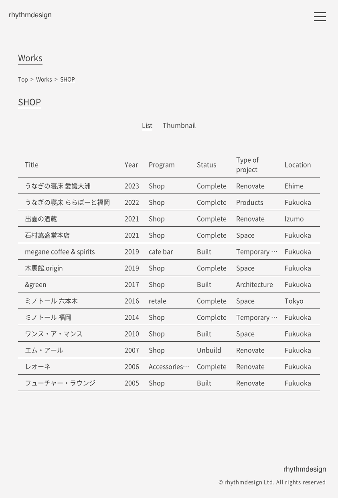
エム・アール (44, 350)
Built (204, 251)
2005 (132, 382)
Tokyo (294, 300)
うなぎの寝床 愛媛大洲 (58, 185)
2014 (132, 317)
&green (36, 284)
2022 (132, 202)
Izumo (294, 218)
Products (249, 202)
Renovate (250, 185)
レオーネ (38, 366)
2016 (132, 300)
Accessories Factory (178, 366)
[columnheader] (68, 164)
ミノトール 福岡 (48, 317)
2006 (132, 366)
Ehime (294, 185)
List (147, 125)
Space (245, 235)
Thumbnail (179, 125)
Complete (212, 185)
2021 (132, 218)
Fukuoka (298, 202)
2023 (132, 185)
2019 (132, 251)
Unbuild (209, 350)
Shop (157, 185)
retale (157, 300)
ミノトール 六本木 (51, 300)
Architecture (254, 284)
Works (44, 79)
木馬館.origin (44, 267)
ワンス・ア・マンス (54, 333)
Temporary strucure (266, 251)
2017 (132, 284)
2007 (132, 350)
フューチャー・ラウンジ (60, 382)
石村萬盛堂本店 (47, 235)
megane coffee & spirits (60, 251)
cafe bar (161, 251)
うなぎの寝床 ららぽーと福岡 (67, 202)
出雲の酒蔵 (41, 218)
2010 (132, 333)
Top (23, 79)
